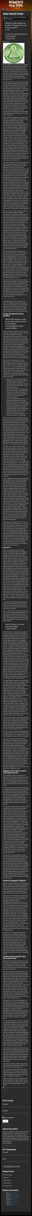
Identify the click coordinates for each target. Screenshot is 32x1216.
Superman (6, 1177)
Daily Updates (23, 17)
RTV (16, 17)
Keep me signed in (9, 1117)
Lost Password (6, 1125)
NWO (26, 1087)
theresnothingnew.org (8, 1145)
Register (5, 1123)
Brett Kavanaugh (8, 1174)
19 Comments (8, 18)
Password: (5, 1110)
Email (4, 1159)
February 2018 (7, 1180)
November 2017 (8, 1185)
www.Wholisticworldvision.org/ (10, 298)
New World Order (13, 13)
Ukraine (5, 1089)
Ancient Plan (8, 1087)
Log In (5, 1121)
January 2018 (7, 1183)
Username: (5, 1104)
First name (6, 1152)
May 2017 (13, 1199)
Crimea (13, 1087)
